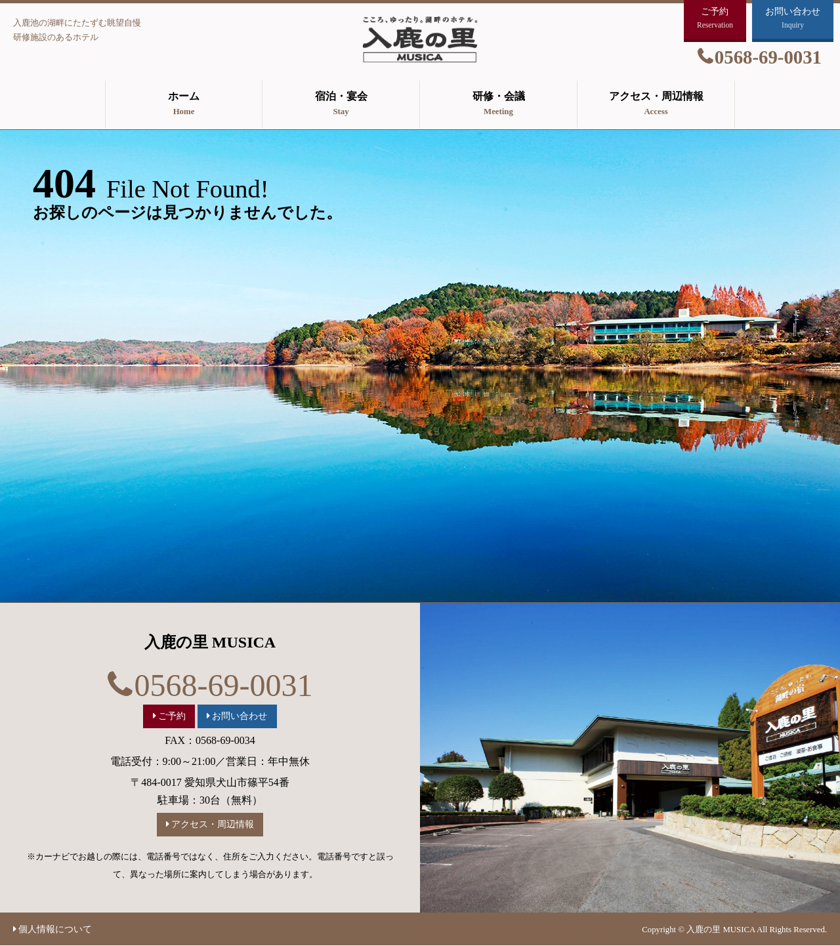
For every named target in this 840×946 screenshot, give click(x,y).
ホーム (183, 105)
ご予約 (172, 715)
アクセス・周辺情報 (656, 105)
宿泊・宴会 (341, 105)
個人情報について (55, 929)
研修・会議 (498, 105)
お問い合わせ (239, 715)
